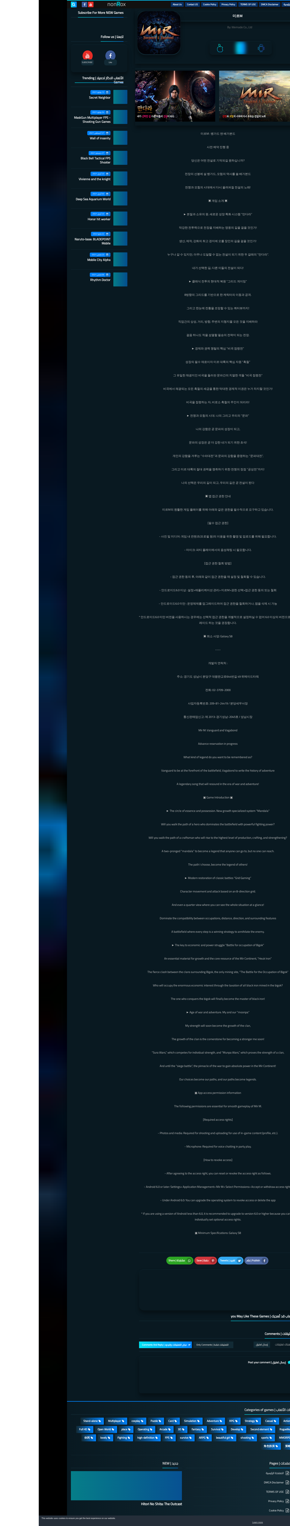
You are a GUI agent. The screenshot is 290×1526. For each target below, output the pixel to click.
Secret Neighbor (61, 97)
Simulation (151, 1392)
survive (145, 1409)
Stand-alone (52, 1392)
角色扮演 (230, 1417)
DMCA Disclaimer (231, 4)
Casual (230, 1392)
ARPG (163, 1409)
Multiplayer (75, 1392)
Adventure (174, 1392)
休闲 (48, 1409)
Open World (65, 1401)
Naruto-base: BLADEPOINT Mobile (54, 241)
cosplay (97, 1392)
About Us (138, 4)
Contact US (153, 4)
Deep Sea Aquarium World (54, 199)
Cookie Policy (170, 4)
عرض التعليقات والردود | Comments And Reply (125, 1316)
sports (226, 1409)
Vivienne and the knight (56, 179)
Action (248, 1392)
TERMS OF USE (209, 4)
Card (132, 1392)
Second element (221, 1401)
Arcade (125, 1401)
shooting (207, 1409)
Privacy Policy (189, 4)
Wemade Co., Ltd (203, 27)
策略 (249, 1417)
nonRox (228, 1514)
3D (140, 1401)
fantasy (157, 1401)
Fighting (83, 1409)
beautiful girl (184, 1409)
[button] (274, 1521)
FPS (128, 1409)
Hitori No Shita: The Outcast (122, 1475)
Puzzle (115, 1392)
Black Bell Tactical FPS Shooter (57, 160)
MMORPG (246, 1409)
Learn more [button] (252, 1523)
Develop (196, 1401)
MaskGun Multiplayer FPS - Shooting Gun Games (53, 120)
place (85, 1401)
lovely (65, 1409)
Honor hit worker (60, 219)
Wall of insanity (61, 138)
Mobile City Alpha (60, 260)
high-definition (107, 1409)
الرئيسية (248, 4)
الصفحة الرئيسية (236, 1445)
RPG (193, 1392)
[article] (140, 1271)
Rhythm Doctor (61, 280)
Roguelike (246, 1401)
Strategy (211, 1392)
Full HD (44, 1401)
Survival (177, 1401)
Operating (104, 1401)
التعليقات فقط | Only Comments (174, 1316)
